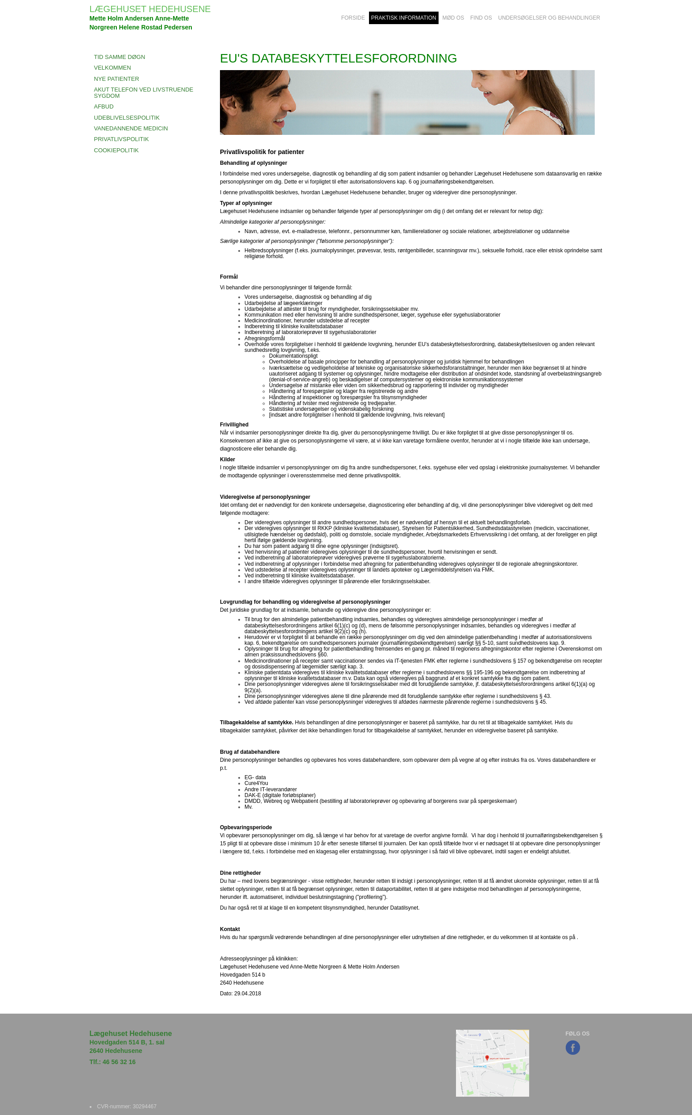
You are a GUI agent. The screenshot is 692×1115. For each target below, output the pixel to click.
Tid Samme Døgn (119, 57)
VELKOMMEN (112, 67)
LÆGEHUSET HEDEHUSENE (150, 9)
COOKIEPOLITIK (116, 150)
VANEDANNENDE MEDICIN (131, 128)
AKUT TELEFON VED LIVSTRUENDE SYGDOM (144, 92)
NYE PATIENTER (116, 78)
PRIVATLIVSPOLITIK (121, 139)
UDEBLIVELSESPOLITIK (127, 117)
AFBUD (104, 106)
